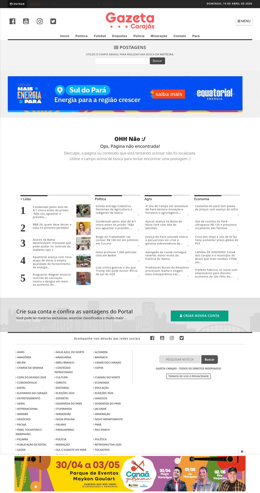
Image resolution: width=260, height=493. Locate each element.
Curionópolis (26, 382)
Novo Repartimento (108, 419)
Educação (101, 387)
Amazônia (23, 357)
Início (64, 36)
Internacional (27, 408)
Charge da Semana (29, 367)
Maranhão (63, 414)
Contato (180, 36)
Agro (20, 352)
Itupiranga (63, 408)
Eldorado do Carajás (31, 393)
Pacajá (21, 424)
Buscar (157, 61)
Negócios (23, 419)
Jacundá (100, 408)
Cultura (61, 377)
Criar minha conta (199, 315)
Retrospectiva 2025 (107, 444)
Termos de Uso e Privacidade (188, 376)
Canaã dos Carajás (107, 362)
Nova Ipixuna (65, 419)
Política (81, 36)
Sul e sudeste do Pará (70, 449)
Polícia (138, 36)
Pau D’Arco (101, 429)
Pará (196, 36)
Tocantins (101, 449)
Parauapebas (64, 429)
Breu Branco (64, 362)
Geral (20, 403)
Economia (101, 382)
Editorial (62, 387)
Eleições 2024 (64, 393)
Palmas (60, 424)
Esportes (62, 398)
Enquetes (119, 36)
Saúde (20, 449)
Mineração (159, 36)
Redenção (62, 444)
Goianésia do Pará (68, 403)
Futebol (100, 36)
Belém (20, 362)
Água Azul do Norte (69, 352)
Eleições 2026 (103, 393)
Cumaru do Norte (106, 377)
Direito (60, 382)
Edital (21, 387)
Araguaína (63, 357)
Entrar (17, 4)
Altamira (100, 352)
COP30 (98, 367)
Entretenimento (28, 398)
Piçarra (22, 439)
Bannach (100, 357)
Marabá (22, 414)
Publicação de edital (31, 444)
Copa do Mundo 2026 (31, 377)
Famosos (100, 398)
